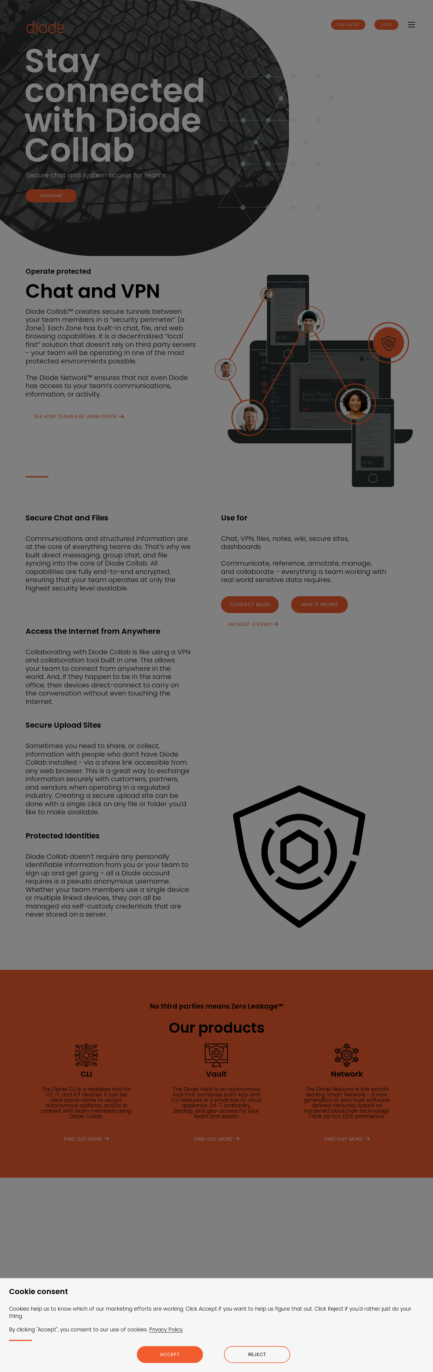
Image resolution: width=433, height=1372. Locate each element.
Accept (170, 1354)
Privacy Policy (166, 1329)
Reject (257, 1354)
